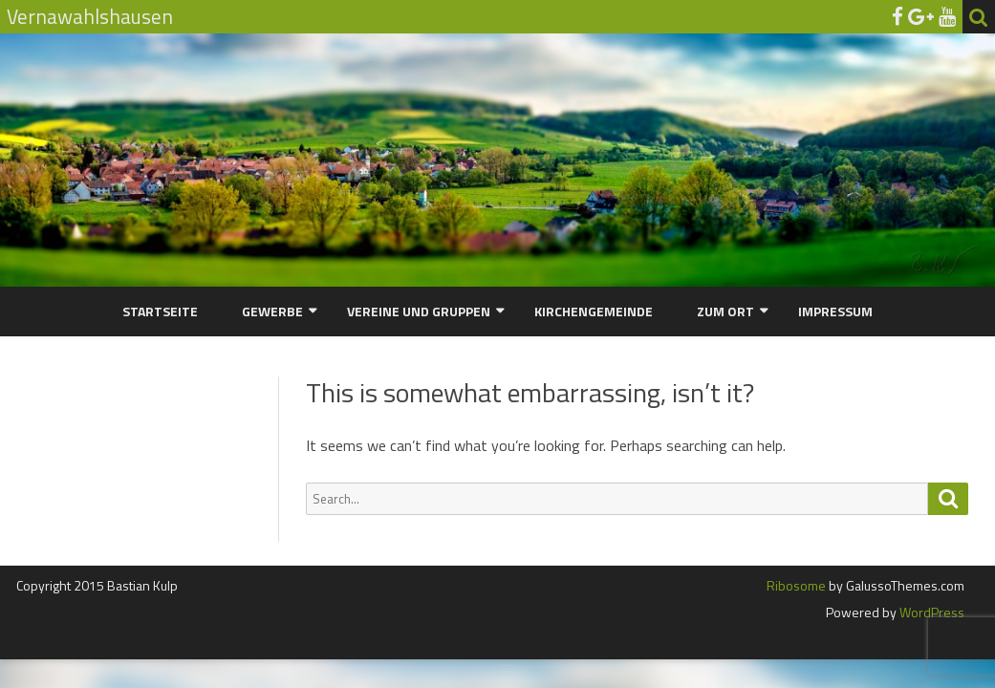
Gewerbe (272, 311)
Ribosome (796, 585)
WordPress (930, 612)
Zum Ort (725, 311)
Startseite (160, 311)
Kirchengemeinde (593, 311)
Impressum (835, 311)
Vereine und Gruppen (418, 311)
